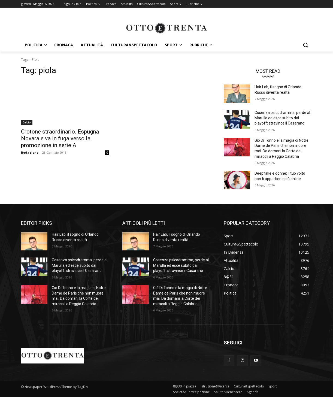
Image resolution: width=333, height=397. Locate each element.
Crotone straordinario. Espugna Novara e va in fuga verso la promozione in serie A (60, 138)
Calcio (27, 122)
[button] (305, 44)
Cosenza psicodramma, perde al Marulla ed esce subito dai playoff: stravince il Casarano (282, 117)
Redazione (29, 152)
